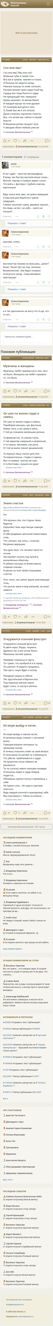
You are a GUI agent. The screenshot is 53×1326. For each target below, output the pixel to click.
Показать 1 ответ (17, 223)
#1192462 (7, 1082)
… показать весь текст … (14, 467)
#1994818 (7, 1057)
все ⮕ (5, 1098)
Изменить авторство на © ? (24, 1036)
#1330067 (6, 358)
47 (9, 616)
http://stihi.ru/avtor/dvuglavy (35, 510)
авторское (39, 495)
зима (49, 631)
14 (19, 391)
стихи (25, 59)
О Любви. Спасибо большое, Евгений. (21, 845)
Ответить (7, 216)
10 (19, 703)
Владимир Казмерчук (17, 604)
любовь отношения (37, 405)
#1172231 (6, 631)
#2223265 (7, 1044)
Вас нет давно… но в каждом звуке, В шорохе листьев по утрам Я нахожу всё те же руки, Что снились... (25, 971)
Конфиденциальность (15, 1304)
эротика (32, 59)
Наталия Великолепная (18, 132)
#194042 (7, 1028)
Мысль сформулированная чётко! (19, 855)
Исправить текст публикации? (21, 1022)
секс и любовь (28, 717)
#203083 (7, 1022)
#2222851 (7, 1076)
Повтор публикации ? (21, 1028)
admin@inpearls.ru (26, 1316)
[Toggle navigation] (48, 4)
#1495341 (6, 495)
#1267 (6, 1069)
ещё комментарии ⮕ (12, 948)
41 (9, 812)
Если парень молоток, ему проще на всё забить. (26, 942)
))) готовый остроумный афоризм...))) (20, 933)
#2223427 (7, 1035)
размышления (28, 358)
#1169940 (6, 59)
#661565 (36, 1092)
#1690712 (7, 1092)
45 (9, 481)
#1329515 (6, 717)
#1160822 (6, 405)
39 (9, 703)
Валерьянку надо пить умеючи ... (19, 864)
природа (35, 631)
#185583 (35, 1028)
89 (9, 391)
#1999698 (7, 1063)
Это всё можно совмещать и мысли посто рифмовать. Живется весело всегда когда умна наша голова (25, 1002)
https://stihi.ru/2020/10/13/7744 (15, 507)
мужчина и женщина (44, 358)
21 (9, 140)
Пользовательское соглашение (19, 1299)
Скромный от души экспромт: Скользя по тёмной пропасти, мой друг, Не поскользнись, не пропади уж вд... (26, 908)
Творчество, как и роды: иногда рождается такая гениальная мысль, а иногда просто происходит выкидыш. (26, 987)
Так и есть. (8, 873)
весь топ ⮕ (8, 1179)
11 (19, 616)
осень (43, 631)
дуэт (31, 495)
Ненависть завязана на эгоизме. (18, 883)
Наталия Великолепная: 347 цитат (26, 826)
